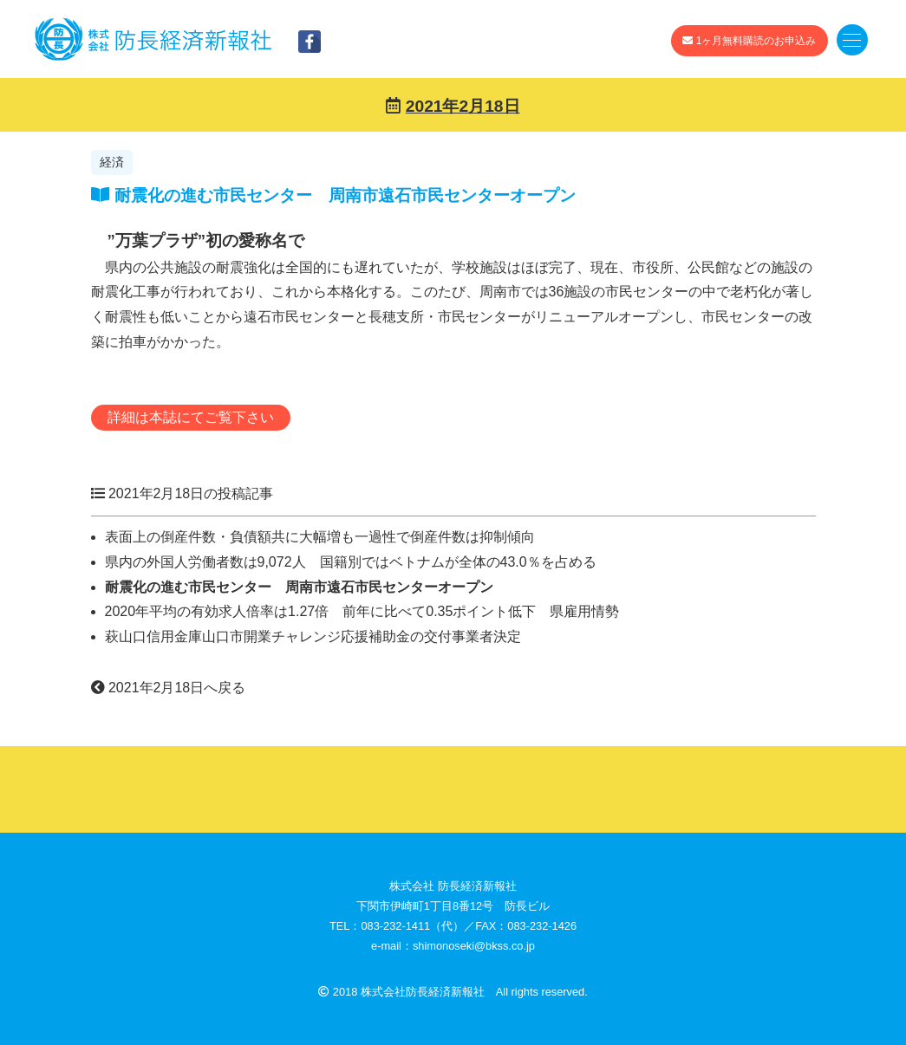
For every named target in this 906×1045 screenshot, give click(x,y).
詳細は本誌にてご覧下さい (191, 417)
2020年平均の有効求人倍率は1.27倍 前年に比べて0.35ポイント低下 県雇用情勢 (362, 611)
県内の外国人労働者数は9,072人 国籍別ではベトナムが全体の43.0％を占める (350, 562)
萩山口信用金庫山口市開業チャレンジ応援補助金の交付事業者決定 (313, 636)
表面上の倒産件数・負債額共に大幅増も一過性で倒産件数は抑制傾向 (327, 536)
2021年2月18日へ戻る (168, 687)
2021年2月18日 (463, 106)
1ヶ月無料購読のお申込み (749, 41)
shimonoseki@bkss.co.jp (474, 945)
